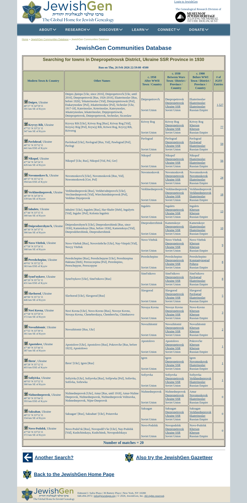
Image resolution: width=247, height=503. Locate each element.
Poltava (194, 264)
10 (221, 228)
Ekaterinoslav (198, 103)
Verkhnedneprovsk (200, 192)
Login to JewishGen (186, 1)
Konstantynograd (200, 260)
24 (221, 177)
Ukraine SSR (172, 106)
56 (221, 160)
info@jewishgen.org (105, 495)
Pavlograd (195, 142)
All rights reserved (154, 495)
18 (221, 194)
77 (221, 127)
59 (221, 144)
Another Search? (54, 457)
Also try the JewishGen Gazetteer (174, 457)
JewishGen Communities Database (50, 39)
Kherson (194, 125)
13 (221, 211)
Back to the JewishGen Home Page (74, 474)
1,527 (220, 105)
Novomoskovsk (199, 176)
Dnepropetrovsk (174, 103)
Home (25, 39)
